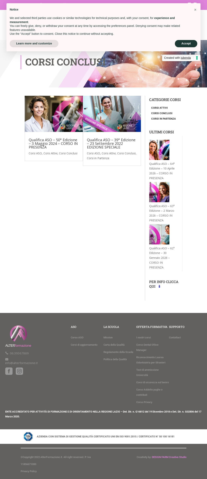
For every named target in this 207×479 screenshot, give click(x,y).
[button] (195, 9)
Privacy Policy (29, 471)
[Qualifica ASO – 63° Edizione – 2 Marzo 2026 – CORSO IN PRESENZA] (159, 193)
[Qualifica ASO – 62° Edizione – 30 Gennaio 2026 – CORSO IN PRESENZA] (159, 235)
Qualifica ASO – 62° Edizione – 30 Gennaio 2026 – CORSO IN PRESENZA (162, 257)
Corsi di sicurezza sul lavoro (152, 382)
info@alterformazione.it (21, 363)
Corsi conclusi (161, 113)
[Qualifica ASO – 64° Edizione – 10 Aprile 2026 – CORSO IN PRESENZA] (159, 150)
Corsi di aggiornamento (84, 344)
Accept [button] (186, 43)
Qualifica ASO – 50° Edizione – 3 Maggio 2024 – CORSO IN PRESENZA (53, 143)
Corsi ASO (35, 153)
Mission (108, 337)
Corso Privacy (144, 402)
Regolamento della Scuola (118, 352)
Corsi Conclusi (68, 153)
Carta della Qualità (114, 344)
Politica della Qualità (115, 359)
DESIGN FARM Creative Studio (169, 457)
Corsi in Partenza (98, 158)
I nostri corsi (143, 337)
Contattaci (175, 337)
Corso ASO (77, 337)
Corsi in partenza (163, 118)
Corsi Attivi (50, 153)
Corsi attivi (159, 107)
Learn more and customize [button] (34, 43)
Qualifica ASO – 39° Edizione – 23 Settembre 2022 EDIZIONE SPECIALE (111, 143)
